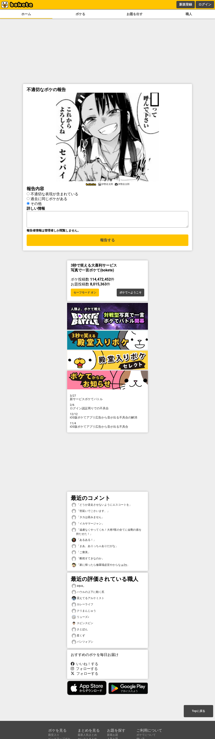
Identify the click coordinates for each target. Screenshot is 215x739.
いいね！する (84, 665)
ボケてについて (146, 734)
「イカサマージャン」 (88, 525)
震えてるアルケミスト (88, 599)
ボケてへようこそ (130, 294)
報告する (107, 242)
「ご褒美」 (81, 554)
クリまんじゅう (84, 612)
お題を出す (135, 14)
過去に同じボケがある (49, 198)
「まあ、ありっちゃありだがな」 (95, 547)
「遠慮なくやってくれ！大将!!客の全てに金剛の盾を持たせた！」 (106, 533)
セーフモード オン (85, 294)
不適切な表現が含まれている (54, 193)
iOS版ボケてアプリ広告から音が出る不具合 (107, 426)
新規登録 (185, 4)
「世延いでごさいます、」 (91, 512)
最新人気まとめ (87, 734)
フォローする (84, 670)
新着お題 (112, 734)
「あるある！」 (84, 541)
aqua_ (78, 587)
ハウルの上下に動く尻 (88, 593)
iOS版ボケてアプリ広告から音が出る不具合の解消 (107, 417)
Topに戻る (198, 711)
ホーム (26, 14)
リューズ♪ (80, 618)
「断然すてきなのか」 (88, 560)
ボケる (80, 14)
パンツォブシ (82, 643)
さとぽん (80, 631)
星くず (78, 637)
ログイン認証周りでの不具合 (107, 407)
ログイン (204, 4)
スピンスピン (82, 624)
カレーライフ (82, 606)
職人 (189, 14)
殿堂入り (53, 734)
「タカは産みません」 (88, 518)
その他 (36, 203)
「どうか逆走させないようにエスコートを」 (102, 506)
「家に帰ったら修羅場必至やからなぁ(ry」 (101, 566)
